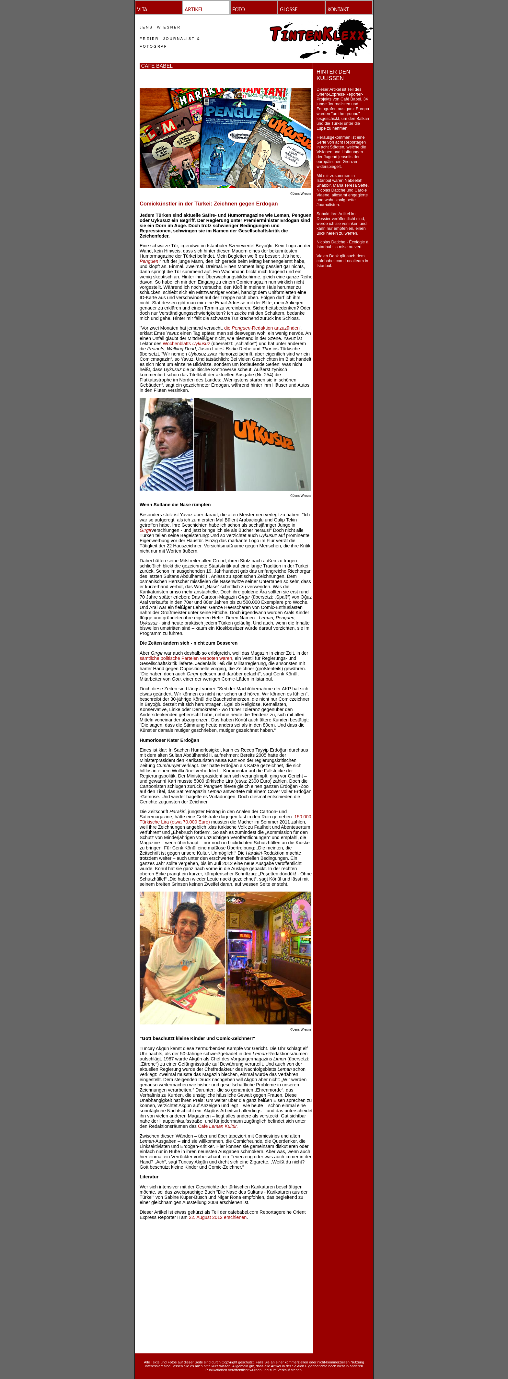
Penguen (149, 261)
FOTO (238, 9)
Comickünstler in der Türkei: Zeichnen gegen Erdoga (207, 204)
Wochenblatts (186, 343)
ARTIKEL (194, 9)
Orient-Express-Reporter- (340, 94)
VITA (142, 9)
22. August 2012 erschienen (218, 1217)
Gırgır (146, 530)
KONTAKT (338, 9)
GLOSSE (289, 9)
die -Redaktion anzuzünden (262, 328)
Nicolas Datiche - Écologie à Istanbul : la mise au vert (342, 244)
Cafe (218, 1126)
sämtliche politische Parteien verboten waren (186, 658)
